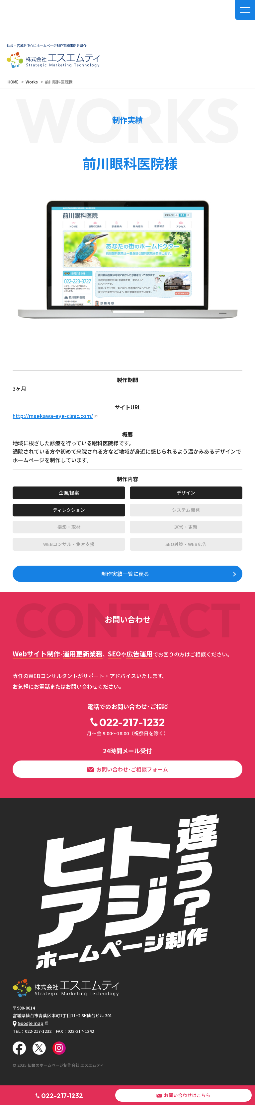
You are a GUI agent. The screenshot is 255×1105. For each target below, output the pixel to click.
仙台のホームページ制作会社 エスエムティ (66, 1065)
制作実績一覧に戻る (125, 574)
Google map (28, 1023)
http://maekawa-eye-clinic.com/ (53, 416)
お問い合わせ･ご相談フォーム (127, 769)
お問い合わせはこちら (183, 1095)
